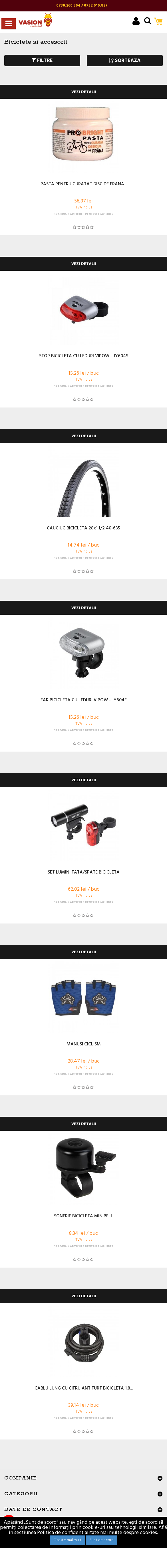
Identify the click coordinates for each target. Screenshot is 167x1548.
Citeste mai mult (67, 1540)
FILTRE (42, 61)
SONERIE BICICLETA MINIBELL (83, 1216)
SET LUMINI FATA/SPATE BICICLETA (84, 872)
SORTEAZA (124, 61)
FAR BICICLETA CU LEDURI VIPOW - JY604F (84, 700)
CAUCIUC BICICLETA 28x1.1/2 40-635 (83, 528)
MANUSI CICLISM (84, 1044)
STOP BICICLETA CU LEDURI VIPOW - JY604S (83, 356)
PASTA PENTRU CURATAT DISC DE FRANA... (84, 184)
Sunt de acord (102, 1540)
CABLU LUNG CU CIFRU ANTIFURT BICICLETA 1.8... (84, 1388)
